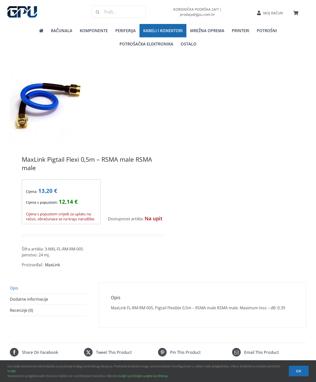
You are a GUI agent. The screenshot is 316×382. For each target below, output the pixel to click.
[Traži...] (118, 12)
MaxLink (52, 265)
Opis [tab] (14, 288)
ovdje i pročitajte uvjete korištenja (143, 376)
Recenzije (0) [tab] (21, 310)
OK (298, 371)
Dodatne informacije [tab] (29, 299)
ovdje (11, 371)
